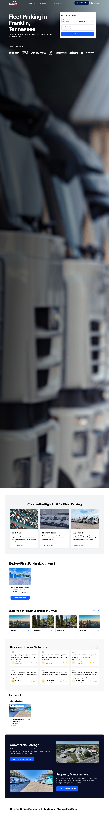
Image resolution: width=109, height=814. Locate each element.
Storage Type (67, 19)
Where (82, 19)
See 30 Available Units (20, 597)
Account (95, 3)
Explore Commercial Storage (21, 759)
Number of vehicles (69, 26)
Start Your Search (17, 545)
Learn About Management (67, 788)
